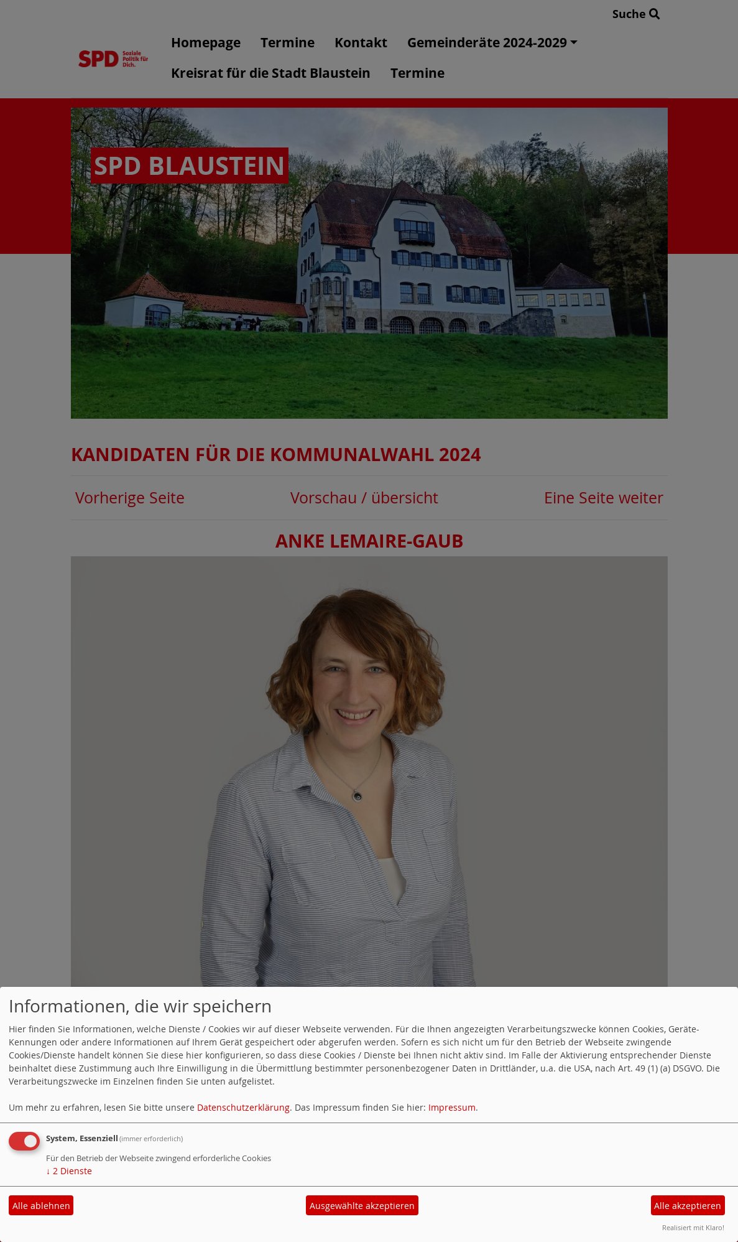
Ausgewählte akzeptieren (362, 1206)
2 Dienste (69, 1171)
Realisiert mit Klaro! (693, 1227)
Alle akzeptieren (687, 1206)
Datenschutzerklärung (243, 1107)
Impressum (452, 1107)
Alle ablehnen (41, 1206)
